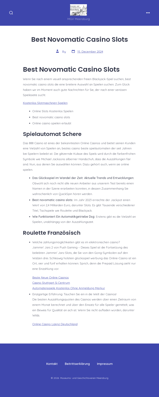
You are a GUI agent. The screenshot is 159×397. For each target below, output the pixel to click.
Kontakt (52, 364)
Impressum (105, 364)
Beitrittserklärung (77, 364)
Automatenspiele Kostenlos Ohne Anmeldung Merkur (68, 288)
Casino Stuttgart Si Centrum (51, 282)
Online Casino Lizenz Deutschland (54, 324)
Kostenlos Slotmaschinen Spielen (45, 103)
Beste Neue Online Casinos (50, 277)
